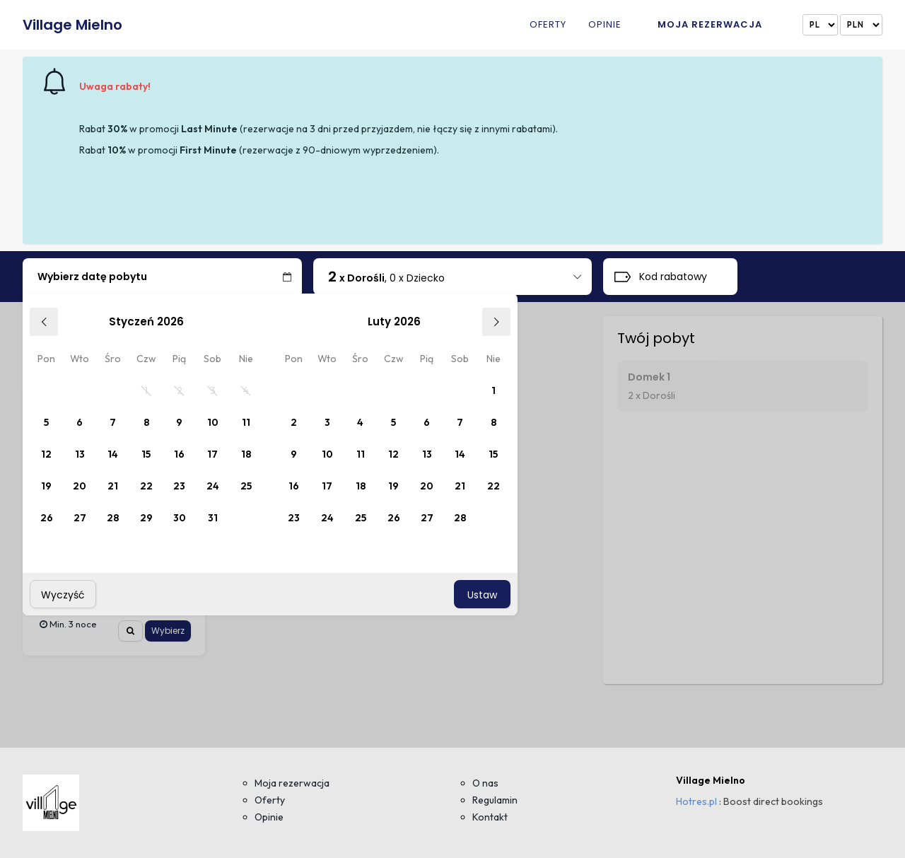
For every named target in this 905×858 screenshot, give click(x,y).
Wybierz (168, 631)
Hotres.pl (696, 801)
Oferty (548, 25)
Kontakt (490, 817)
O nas (485, 783)
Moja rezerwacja (710, 24)
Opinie (604, 25)
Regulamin (495, 800)
